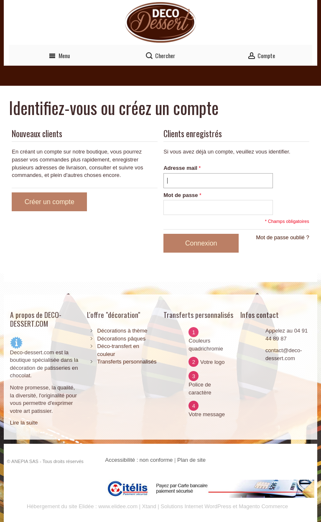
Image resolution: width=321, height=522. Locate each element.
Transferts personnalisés (127, 361)
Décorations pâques (121, 338)
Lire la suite (24, 423)
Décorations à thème (122, 331)
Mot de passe (180, 195)
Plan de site (191, 460)
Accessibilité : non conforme (139, 460)
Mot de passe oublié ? (282, 237)
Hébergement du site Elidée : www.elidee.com (82, 506)
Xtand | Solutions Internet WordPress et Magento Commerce (215, 506)
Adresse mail (180, 168)
